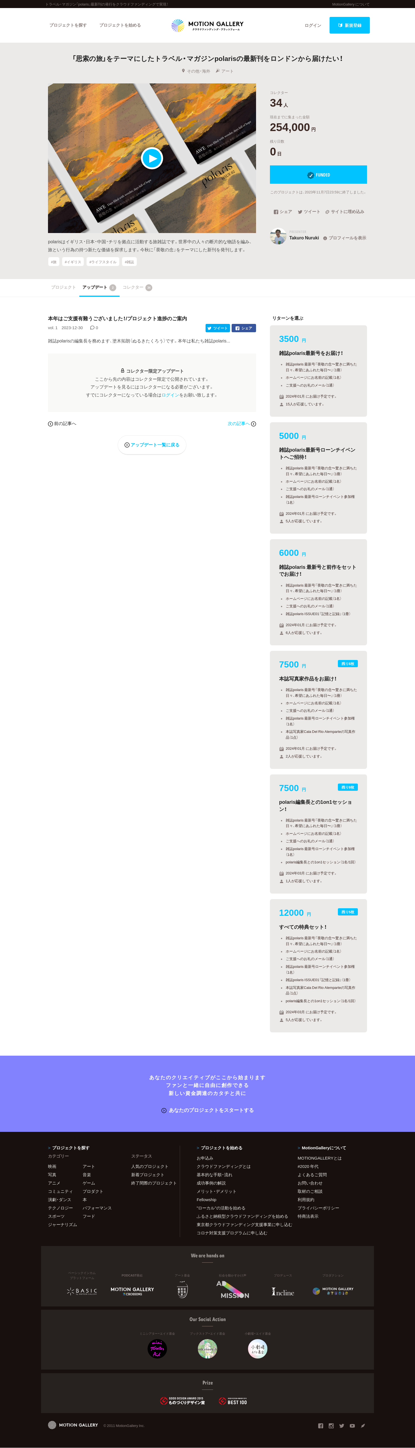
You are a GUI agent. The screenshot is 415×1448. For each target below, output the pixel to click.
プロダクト (93, 1191)
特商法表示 (308, 1216)
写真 (52, 1174)
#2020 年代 (308, 1166)
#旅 (54, 261)
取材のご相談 (310, 1191)
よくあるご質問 (312, 1174)
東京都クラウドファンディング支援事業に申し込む (240, 1224)
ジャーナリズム (62, 1224)
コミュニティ (60, 1191)
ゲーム (89, 1183)
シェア (283, 211)
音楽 (87, 1174)
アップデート (99, 287)
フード (89, 1216)
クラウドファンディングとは (224, 1166)
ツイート (309, 211)
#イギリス (73, 261)
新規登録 (350, 25)
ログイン (313, 25)
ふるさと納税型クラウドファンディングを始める (240, 1216)
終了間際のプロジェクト (152, 1183)
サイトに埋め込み (344, 211)
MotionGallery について (351, 4)
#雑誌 (129, 261)
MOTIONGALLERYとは (320, 1158)
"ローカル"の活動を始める (221, 1208)
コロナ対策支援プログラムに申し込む (232, 1233)
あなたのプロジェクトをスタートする (207, 1110)
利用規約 (306, 1199)
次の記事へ (242, 423)
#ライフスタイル (103, 261)
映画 (52, 1166)
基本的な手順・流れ (214, 1174)
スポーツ (56, 1216)
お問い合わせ (310, 1183)
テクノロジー (60, 1208)
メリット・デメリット (217, 1191)
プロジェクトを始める (120, 25)
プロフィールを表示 (344, 238)
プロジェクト (63, 287)
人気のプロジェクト (150, 1166)
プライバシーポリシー (318, 1208)
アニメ (54, 1183)
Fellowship (206, 1199)
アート (225, 71)
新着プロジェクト (148, 1174)
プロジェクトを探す (68, 25)
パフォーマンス (97, 1208)
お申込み (205, 1158)
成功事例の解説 (211, 1183)
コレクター (138, 287)
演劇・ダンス (59, 1199)
